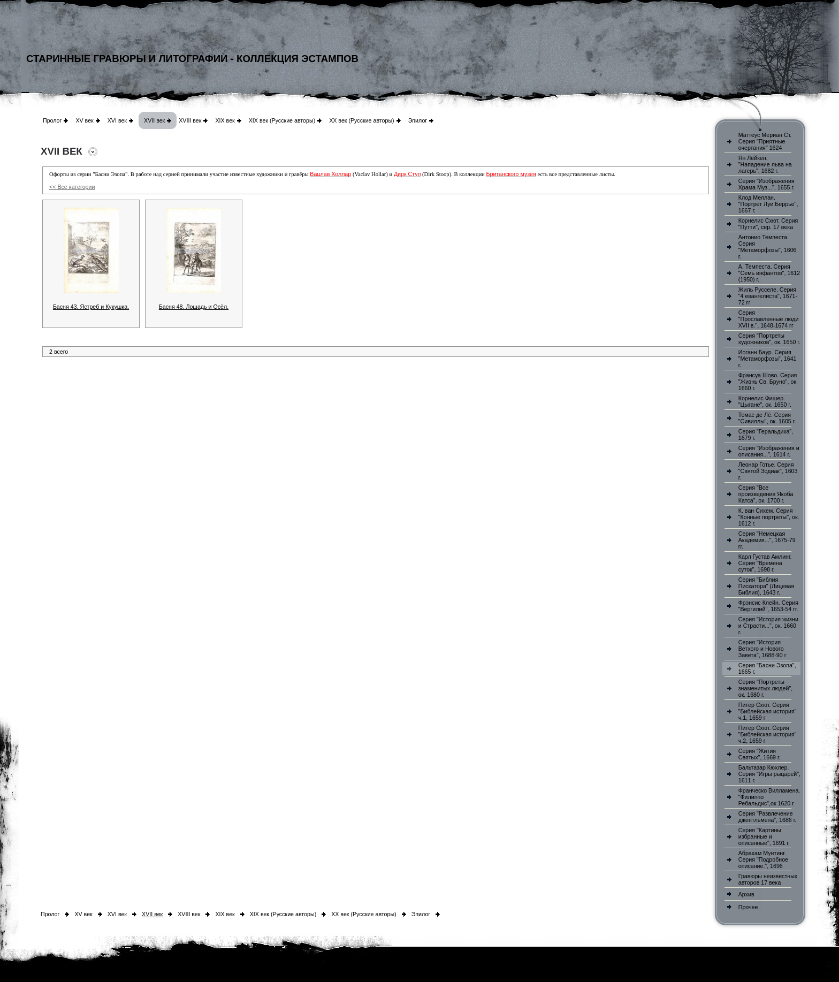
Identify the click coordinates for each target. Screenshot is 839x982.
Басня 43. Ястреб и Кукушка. (91, 306)
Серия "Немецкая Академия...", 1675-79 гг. (767, 540)
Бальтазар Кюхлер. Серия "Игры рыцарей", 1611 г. (769, 773)
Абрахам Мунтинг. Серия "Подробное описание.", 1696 (763, 859)
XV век (84, 120)
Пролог (52, 120)
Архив (746, 894)
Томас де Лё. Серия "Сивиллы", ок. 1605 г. (767, 418)
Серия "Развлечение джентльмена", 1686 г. (767, 816)
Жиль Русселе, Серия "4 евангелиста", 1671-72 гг (767, 296)
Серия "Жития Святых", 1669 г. (759, 754)
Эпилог (418, 120)
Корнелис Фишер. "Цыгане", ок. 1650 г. (764, 401)
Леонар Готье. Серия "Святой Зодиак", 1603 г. (768, 471)
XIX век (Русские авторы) (282, 120)
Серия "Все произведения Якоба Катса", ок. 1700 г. (766, 494)
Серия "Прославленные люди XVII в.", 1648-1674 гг (768, 319)
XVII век (154, 120)
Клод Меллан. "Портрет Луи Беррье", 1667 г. (768, 204)
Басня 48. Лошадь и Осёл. (193, 306)
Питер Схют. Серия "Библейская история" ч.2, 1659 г (767, 734)
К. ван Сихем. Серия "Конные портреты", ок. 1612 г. (768, 517)
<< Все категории (72, 187)
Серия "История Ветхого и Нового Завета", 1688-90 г (762, 648)
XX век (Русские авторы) (361, 120)
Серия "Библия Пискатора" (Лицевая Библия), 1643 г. (766, 586)
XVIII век (190, 120)
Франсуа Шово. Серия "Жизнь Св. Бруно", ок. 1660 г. (768, 381)
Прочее (748, 907)
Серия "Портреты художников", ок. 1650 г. (769, 338)
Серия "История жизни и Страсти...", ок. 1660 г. (768, 625)
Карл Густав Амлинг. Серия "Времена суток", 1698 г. (765, 563)
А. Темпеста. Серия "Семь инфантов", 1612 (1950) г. (769, 273)
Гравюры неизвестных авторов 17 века (767, 879)
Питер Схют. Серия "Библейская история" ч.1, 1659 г (767, 711)
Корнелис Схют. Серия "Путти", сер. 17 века (768, 223)
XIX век (224, 120)
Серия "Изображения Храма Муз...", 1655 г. (766, 184)
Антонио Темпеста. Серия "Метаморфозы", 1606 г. (767, 247)
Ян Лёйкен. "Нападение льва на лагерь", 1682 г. (765, 164)
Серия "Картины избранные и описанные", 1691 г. (764, 836)
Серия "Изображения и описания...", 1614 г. (768, 451)
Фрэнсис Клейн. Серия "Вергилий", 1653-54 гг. (768, 605)
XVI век (117, 120)
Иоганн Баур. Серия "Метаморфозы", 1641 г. (767, 358)
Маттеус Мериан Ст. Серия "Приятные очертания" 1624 (765, 141)
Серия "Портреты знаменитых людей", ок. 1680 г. (765, 688)
